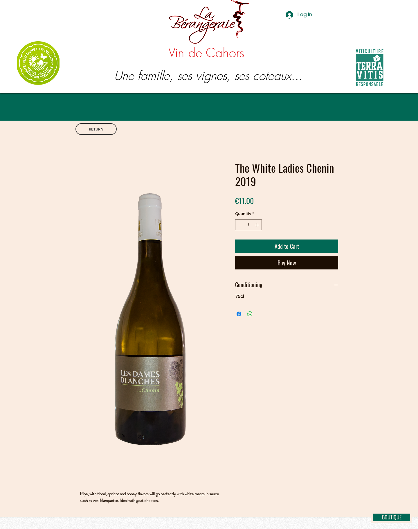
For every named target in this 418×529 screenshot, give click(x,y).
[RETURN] (96, 129)
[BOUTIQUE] (391, 517)
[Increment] (257, 225)
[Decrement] (239, 225)
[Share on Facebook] (238, 313)
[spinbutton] (248, 225)
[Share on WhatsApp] (249, 313)
